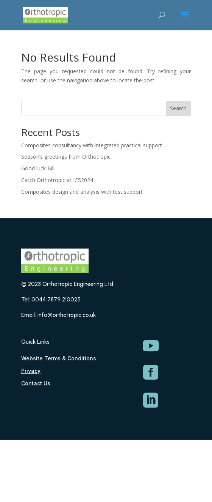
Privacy (31, 371)
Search (178, 108)
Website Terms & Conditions (58, 358)
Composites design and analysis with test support (82, 191)
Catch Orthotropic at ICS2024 (57, 180)
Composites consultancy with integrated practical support (91, 145)
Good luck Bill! (38, 168)
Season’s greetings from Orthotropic (66, 156)
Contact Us (35, 383)
